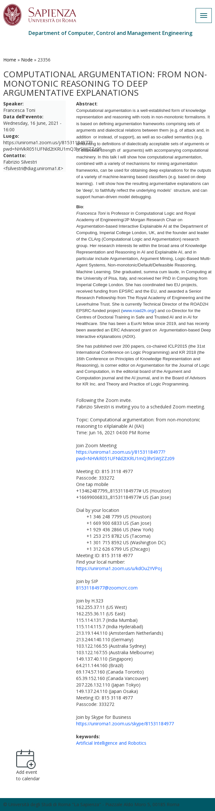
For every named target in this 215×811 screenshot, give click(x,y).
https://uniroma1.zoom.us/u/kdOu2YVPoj (119, 568)
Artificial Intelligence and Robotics (111, 743)
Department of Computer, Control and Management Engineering (110, 33)
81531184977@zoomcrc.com (107, 588)
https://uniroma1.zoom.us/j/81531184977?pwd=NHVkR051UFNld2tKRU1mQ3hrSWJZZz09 (125, 455)
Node (27, 60)
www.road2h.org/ (138, 310)
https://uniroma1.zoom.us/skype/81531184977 (125, 723)
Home (9, 60)
